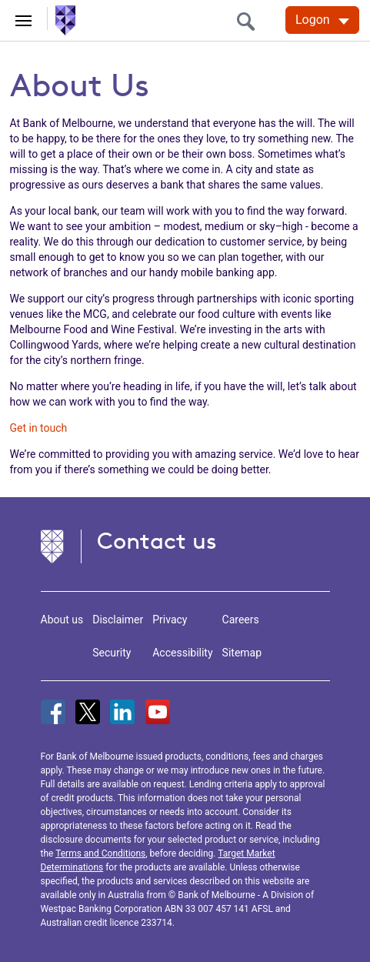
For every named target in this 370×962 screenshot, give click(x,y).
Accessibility (182, 652)
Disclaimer (117, 619)
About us (62, 619)
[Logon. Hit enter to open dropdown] (322, 20)
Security (111, 652)
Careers (240, 619)
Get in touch (39, 428)
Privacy (169, 619)
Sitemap (242, 652)
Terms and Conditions (100, 853)
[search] (250, 21)
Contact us (157, 540)
